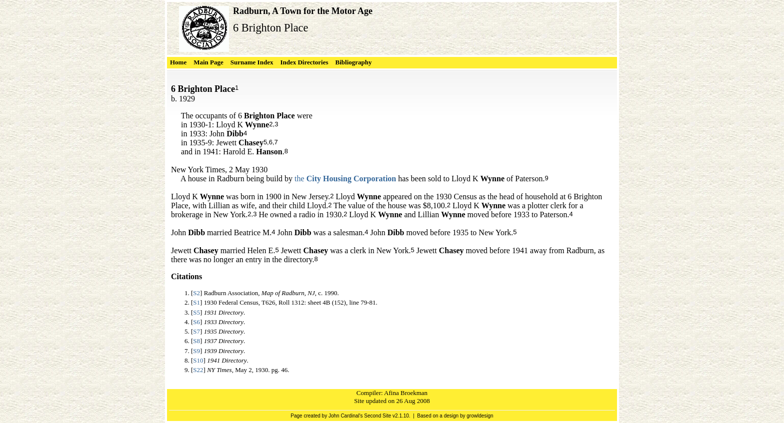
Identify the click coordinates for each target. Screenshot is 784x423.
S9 (196, 351)
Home (178, 62)
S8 (196, 341)
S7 (196, 331)
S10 (198, 360)
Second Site (377, 416)
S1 (196, 302)
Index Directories (304, 62)
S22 (198, 370)
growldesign (479, 416)
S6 (196, 322)
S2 (196, 293)
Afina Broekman (406, 393)
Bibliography (354, 62)
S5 (196, 312)
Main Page (209, 62)
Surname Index (252, 62)
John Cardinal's (345, 416)
